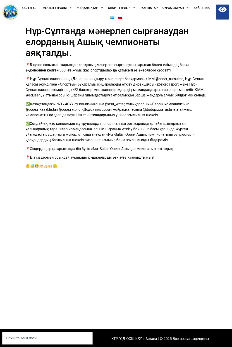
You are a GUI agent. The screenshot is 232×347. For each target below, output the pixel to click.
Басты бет (30, 8)
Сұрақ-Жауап (175, 8)
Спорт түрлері (122, 8)
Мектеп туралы (57, 8)
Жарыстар (149, 8)
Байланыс (202, 8)
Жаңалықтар (90, 8)
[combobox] (47, 338)
